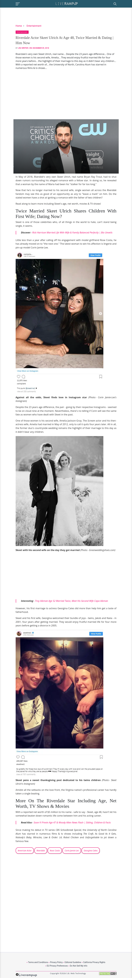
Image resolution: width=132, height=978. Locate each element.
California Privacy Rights (94, 962)
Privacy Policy (56, 962)
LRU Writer (23, 48)
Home (19, 25)
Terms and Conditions (38, 962)
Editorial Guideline (73, 962)
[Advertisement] (66, 94)
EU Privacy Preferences (57, 966)
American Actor (25, 850)
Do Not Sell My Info (78, 966)
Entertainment (34, 25)
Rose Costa (55, 850)
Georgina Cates (91, 850)
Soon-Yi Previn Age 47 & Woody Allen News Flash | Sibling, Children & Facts (72, 822)
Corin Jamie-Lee (72, 850)
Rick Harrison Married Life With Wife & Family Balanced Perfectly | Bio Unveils (72, 232)
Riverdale (41, 850)
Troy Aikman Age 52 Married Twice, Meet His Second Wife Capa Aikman (71, 600)
